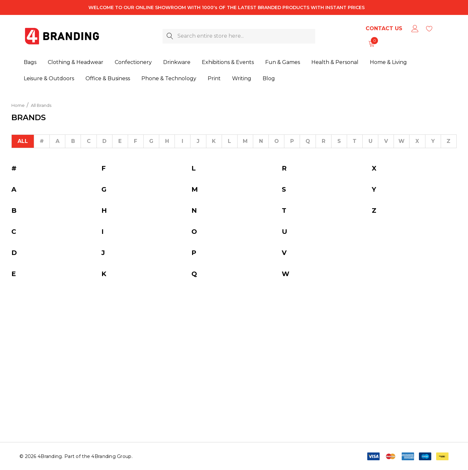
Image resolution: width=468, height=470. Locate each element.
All (23, 141)
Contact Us (384, 28)
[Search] (169, 36)
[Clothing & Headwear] (75, 62)
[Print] (214, 77)
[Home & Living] (388, 62)
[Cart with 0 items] (371, 43)
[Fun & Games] (282, 62)
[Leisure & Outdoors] (49, 78)
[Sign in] (414, 28)
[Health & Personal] (334, 62)
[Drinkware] (176, 62)
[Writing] (241, 77)
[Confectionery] (133, 62)
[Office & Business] (107, 78)
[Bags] (30, 62)
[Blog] (268, 77)
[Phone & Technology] (168, 78)
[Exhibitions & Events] (228, 62)
